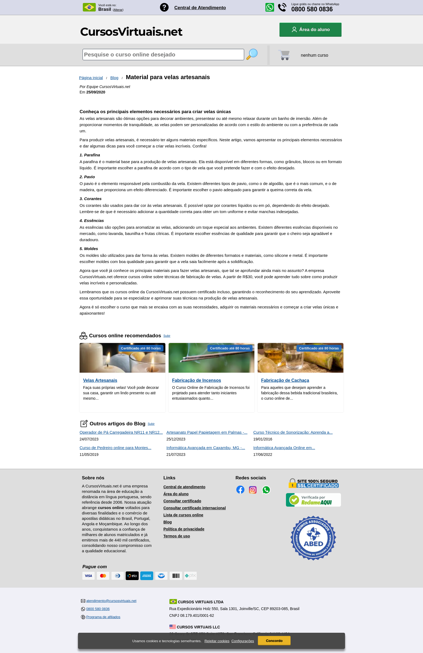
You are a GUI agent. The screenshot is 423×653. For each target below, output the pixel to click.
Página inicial (91, 77)
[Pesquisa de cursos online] (163, 54)
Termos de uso (176, 536)
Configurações (242, 641)
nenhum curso (314, 55)
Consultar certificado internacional (194, 508)
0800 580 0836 (312, 9)
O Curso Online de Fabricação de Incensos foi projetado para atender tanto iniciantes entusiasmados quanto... (211, 392)
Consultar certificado (182, 501)
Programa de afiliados (103, 617)
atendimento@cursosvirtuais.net (111, 601)
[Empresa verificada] (313, 505)
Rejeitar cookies (217, 641)
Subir (166, 335)
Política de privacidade (183, 529)
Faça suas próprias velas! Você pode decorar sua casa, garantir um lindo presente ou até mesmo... (121, 392)
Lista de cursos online (183, 515)
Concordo (274, 641)
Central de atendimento (184, 487)
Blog (114, 77)
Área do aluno (176, 494)
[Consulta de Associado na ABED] (313, 562)
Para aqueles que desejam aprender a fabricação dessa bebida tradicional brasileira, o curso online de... (299, 392)
